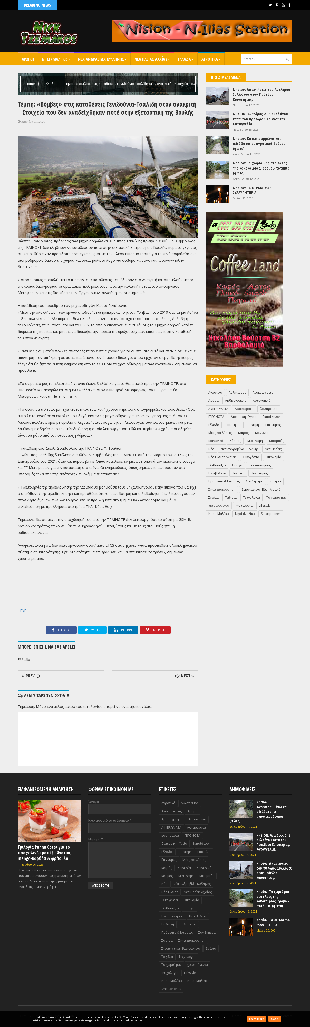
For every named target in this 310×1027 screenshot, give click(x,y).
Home (31, 83)
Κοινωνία (261, 433)
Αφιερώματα (244, 408)
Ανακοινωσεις (263, 392)
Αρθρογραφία (235, 400)
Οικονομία (273, 457)
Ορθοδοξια (217, 465)
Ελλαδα (185, 59)
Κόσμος (235, 441)
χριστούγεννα (218, 505)
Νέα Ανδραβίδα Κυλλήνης (239, 449)
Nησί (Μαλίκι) (245, 513)
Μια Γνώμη (255, 441)
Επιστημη (232, 425)
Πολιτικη (238, 473)
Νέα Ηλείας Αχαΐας (222, 457)
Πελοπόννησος (260, 465)
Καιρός (243, 433)
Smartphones (270, 513)
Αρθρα (213, 400)
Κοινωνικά (215, 441)
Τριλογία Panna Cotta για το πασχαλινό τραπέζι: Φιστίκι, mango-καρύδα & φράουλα (45, 852)
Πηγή (22, 610)
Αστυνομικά (261, 400)
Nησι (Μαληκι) (56, 59)
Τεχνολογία (251, 497)
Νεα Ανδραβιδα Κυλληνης (102, 59)
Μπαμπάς (276, 441)
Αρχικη (28, 59)
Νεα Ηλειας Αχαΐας (152, 59)
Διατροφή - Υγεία (243, 416)
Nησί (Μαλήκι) (218, 513)
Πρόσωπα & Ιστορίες (224, 481)
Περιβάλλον (217, 473)
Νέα (211, 449)
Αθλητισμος (237, 392)
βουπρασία (268, 408)
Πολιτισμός (259, 473)
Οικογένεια (251, 457)
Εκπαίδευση (272, 416)
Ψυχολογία (244, 505)
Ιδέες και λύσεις (220, 433)
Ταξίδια (231, 497)
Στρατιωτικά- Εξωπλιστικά (261, 489)
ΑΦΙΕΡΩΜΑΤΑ (218, 408)
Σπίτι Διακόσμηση (221, 489)
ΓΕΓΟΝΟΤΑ (216, 416)
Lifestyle (265, 505)
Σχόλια (213, 497)
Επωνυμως (273, 425)
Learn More (256, 1019)
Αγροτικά (210, 59)
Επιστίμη (252, 425)
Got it (274, 1019)
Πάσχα (237, 465)
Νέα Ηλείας (273, 449)
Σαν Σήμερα (254, 481)
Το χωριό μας (276, 497)
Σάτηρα (275, 481)
